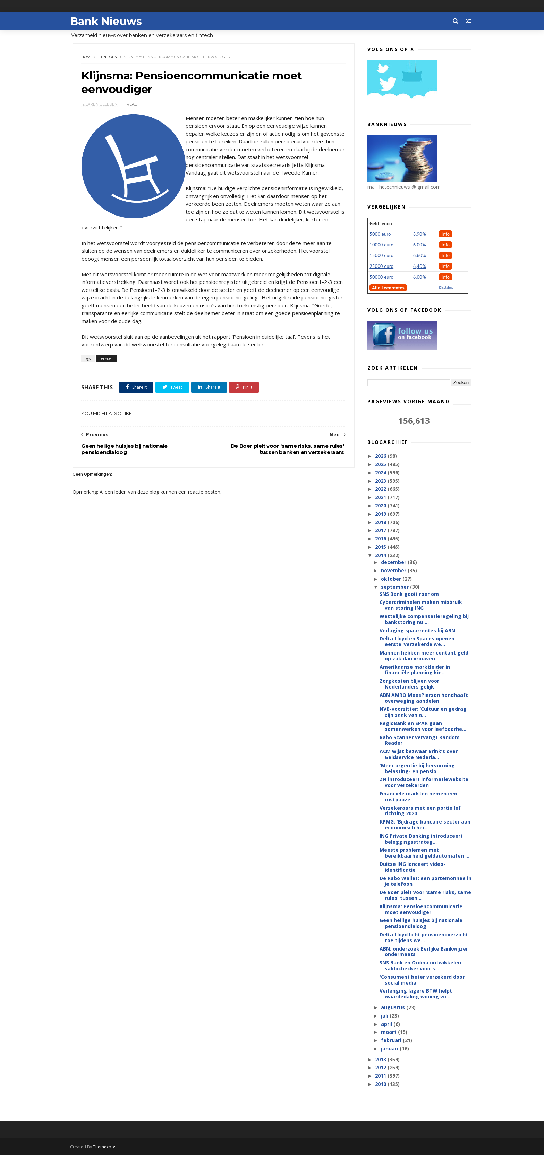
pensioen (108, 57)
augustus (393, 1007)
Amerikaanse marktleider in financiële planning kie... (415, 670)
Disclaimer (446, 288)
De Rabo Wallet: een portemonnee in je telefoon (425, 881)
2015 (381, 547)
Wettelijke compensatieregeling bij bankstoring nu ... (424, 619)
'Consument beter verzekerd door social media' (422, 980)
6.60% (419, 256)
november (394, 570)
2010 (381, 1084)
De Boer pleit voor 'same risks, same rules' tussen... (425, 895)
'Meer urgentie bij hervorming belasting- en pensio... (417, 768)
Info (445, 234)
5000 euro (380, 234)
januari (390, 1049)
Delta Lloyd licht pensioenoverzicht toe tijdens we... (424, 937)
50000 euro (381, 277)
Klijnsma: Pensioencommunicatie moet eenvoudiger (421, 909)
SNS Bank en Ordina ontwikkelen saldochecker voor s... (420, 966)
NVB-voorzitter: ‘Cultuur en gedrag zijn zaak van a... (423, 712)
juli (385, 1016)
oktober (391, 579)
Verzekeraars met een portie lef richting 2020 (420, 811)
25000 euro (381, 266)
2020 (381, 506)
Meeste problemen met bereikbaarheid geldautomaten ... (424, 853)
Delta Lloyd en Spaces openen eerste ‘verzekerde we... (417, 641)
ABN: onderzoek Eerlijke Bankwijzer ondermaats (424, 952)
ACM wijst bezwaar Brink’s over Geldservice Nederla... (419, 754)
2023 (381, 481)
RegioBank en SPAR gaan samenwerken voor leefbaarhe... (423, 726)
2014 (381, 555)
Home (87, 57)
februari (391, 1040)
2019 (381, 514)
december (394, 562)
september (395, 587)
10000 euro (381, 245)
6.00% (419, 245)
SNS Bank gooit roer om (409, 594)
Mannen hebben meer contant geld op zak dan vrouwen (424, 656)
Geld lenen (380, 224)
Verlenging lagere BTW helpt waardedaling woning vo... (416, 994)
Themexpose (108, 1147)
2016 (381, 538)
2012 (381, 1067)
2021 (381, 497)
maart (389, 1032)
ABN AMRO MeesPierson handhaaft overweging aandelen (424, 698)
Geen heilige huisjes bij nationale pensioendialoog (421, 923)
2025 (381, 464)
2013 (381, 1059)
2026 (381, 456)
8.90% (419, 234)
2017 (381, 530)
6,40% (419, 266)
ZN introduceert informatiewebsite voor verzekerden (424, 782)
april (387, 1024)
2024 (381, 473)
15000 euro (381, 256)
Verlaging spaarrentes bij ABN (417, 630)
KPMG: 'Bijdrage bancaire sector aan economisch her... (425, 825)
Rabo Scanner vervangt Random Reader (420, 740)
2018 (381, 522)
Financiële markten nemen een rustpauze (418, 797)
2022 (381, 489)
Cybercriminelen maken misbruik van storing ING (421, 605)
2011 (381, 1076)
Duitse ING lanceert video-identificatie (412, 867)
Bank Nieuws (108, 21)
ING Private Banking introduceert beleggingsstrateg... (421, 839)
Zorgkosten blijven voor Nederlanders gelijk (409, 684)
